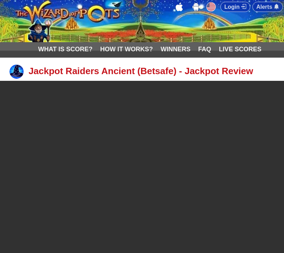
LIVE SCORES (240, 49)
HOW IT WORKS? (126, 49)
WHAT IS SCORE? (65, 49)
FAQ (204, 49)
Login (235, 7)
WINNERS (176, 49)
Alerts (267, 7)
